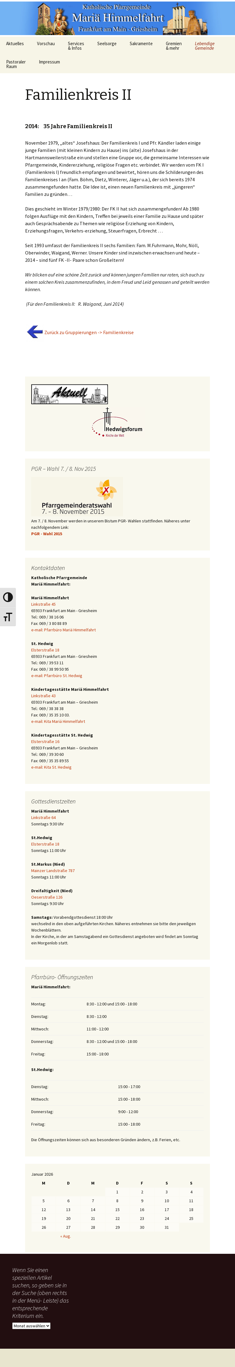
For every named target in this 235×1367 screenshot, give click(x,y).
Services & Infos (76, 46)
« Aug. (65, 1236)
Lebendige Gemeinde (204, 46)
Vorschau (46, 43)
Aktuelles (15, 43)
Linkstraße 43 (43, 695)
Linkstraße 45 (43, 604)
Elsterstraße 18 (45, 650)
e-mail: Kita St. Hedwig (51, 767)
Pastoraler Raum (16, 64)
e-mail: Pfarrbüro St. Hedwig (56, 675)
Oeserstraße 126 (46, 897)
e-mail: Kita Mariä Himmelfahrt (58, 721)
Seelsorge (107, 43)
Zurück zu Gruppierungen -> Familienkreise (89, 332)
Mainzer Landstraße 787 (53, 870)
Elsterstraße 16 (45, 741)
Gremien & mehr (174, 46)
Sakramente (141, 43)
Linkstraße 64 (43, 817)
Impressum (49, 62)
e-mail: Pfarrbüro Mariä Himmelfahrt (63, 630)
